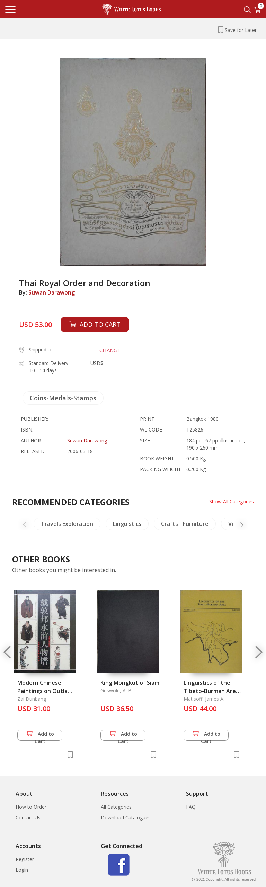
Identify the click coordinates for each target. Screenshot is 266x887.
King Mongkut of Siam (129, 682)
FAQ (191, 806)
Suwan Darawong (51, 292)
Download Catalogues (126, 817)
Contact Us (28, 817)
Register (25, 859)
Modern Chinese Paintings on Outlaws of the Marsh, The (46, 691)
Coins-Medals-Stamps (63, 398)
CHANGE (110, 350)
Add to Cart (40, 736)
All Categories (116, 806)
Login (22, 870)
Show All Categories (231, 501)
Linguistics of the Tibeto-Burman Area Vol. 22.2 (211, 691)
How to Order (31, 806)
